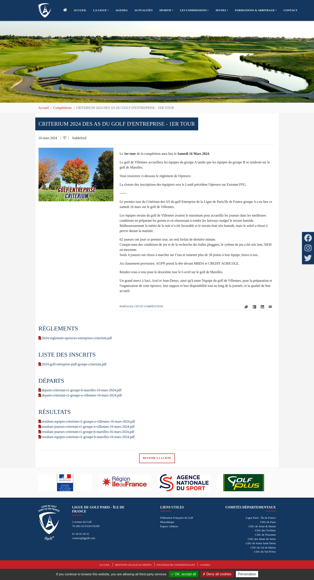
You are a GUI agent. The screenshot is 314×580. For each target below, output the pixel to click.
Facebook (254, 307)
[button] (100, 10)
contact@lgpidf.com (83, 538)
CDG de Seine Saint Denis (261, 543)
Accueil (43, 108)
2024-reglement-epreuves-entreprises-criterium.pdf (75, 338)
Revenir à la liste (157, 457)
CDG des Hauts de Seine (262, 539)
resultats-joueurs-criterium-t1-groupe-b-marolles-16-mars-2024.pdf (86, 432)
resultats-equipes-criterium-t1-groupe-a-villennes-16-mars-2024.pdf (87, 421)
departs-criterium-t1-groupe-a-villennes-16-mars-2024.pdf (80, 395)
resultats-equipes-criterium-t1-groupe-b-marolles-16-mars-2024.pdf (87, 437)
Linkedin (262, 307)
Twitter (246, 306)
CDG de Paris (268, 522)
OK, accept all (183, 574)
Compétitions (62, 108)
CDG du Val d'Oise (265, 551)
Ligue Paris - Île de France (261, 517)
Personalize (247, 574)
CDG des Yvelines (265, 530)
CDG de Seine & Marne (262, 526)
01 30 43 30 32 (80, 533)
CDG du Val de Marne (263, 547)
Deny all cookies (217, 574)
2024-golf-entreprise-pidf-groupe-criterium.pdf (73, 364)
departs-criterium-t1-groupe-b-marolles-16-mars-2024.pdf (80, 390)
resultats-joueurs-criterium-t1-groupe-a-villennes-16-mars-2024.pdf (87, 426)
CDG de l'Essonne (265, 534)
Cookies (205, 564)
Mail (270, 307)
